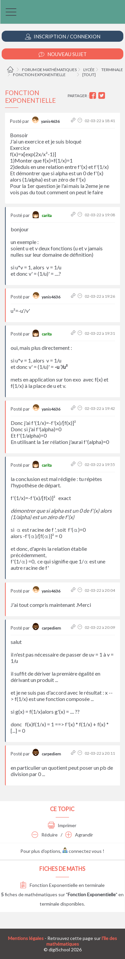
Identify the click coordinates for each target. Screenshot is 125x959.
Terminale (112, 69)
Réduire (45, 834)
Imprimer (62, 825)
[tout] (89, 74)
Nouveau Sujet (63, 54)
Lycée (89, 69)
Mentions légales (26, 938)
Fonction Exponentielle (39, 74)
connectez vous (82, 851)
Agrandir (79, 834)
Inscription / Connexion (62, 36)
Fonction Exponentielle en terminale (62, 885)
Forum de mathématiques (49, 69)
